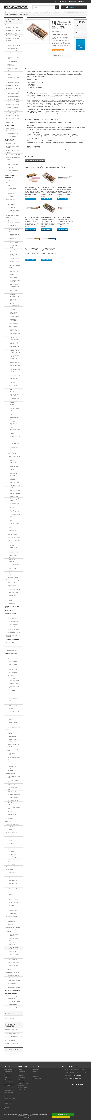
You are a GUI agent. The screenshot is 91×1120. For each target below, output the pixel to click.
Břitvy (8, 658)
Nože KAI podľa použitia (13, 386)
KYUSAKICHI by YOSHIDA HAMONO (12, 226)
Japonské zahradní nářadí (12, 639)
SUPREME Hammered (12, 478)
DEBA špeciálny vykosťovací (13, 556)
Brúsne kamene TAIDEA (12, 104)
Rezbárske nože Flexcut (12, 972)
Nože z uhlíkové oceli (12, 577)
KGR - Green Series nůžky (12, 788)
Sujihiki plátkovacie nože (15, 519)
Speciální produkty (12, 1007)
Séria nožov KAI (13, 326)
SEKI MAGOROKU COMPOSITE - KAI (15, 374)
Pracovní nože (11, 905)
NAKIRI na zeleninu (14, 543)
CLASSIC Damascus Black (14, 465)
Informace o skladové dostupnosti (21, 1075)
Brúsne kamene (9, 25)
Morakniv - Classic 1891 (13, 589)
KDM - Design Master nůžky (12, 803)
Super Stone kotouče (12, 61)
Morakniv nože (10, 869)
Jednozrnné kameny (12, 107)
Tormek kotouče (10, 131)
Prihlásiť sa (63, 1)
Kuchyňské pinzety (10, 613)
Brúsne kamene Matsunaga (13, 36)
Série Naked (10, 835)
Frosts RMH (12, 603)
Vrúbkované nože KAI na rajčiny (14, 399)
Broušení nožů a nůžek (11, 1053)
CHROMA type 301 (15, 258)
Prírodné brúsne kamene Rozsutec (12, 119)
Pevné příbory (11, 827)
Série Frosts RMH (13, 883)
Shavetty (9, 693)
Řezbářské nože (13, 910)
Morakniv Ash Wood (14, 888)
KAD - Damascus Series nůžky (13, 776)
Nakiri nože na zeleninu (13, 506)
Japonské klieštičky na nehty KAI (13, 745)
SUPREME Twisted (15, 485)
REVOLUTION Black (15, 490)
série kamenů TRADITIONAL (11, 65)
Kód (53, 31)
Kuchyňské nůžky (11, 627)
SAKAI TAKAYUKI (12, 534)
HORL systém (9, 182)
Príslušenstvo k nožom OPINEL (13, 968)
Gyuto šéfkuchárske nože (15, 515)
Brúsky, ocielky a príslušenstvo (10, 176)
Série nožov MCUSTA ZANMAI (14, 457)
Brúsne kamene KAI (11, 33)
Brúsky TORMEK (10, 143)
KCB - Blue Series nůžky (13, 797)
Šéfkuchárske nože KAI (15, 409)
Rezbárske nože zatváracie (11, 984)
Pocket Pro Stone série (13, 77)
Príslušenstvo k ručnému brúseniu (12, 216)
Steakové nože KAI (15, 436)
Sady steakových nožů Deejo (13, 860)
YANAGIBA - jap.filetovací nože (14, 295)
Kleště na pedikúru (13, 742)
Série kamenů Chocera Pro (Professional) (13, 49)
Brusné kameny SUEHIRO (13, 88)
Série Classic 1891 (13, 592)
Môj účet (35, 1066)
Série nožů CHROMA (14, 242)
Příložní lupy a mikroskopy (12, 990)
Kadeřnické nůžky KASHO (13, 773)
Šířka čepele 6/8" (13, 667)
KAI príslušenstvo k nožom (13, 448)
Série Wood (10, 846)
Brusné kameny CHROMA (13, 30)
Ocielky (8, 202)
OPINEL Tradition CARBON (13, 935)
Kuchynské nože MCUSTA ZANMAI (12, 452)
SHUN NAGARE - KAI (14, 379)
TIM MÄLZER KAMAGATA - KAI (14, 338)
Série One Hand (11, 854)
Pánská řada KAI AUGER (11, 754)
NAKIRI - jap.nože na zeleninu (14, 394)
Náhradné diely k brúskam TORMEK (13, 158)
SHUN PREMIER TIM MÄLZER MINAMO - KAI (14, 356)
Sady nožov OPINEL (12, 965)
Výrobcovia (9, 1013)
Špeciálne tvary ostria (14, 980)
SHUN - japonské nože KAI (14, 347)
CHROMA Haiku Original (14, 250)
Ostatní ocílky (10, 213)
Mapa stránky (22, 1091)
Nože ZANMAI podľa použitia (14, 499)
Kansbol (11, 894)
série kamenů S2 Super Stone (13, 53)
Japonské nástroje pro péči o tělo (13, 728)
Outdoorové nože (11, 886)
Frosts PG (11, 600)
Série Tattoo (10, 851)
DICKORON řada (13, 207)
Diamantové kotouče (12, 133)
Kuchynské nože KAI (12, 323)
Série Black (10, 848)
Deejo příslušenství (12, 864)
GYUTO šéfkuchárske (14, 550)
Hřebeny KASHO (11, 814)
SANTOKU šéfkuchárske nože (13, 546)
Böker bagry (12, 678)
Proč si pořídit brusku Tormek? (13, 1033)
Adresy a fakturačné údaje (39, 1074)
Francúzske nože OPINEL (13, 927)
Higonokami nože (10, 866)
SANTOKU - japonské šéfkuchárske (13, 404)
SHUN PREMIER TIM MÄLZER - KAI (15, 351)
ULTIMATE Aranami (15, 493)
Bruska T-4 (10, 167)
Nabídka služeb (11, 1050)
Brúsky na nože (10, 180)
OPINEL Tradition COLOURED (13, 943)
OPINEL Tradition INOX (13, 939)
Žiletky (10, 725)
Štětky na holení (13, 722)
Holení (8, 656)
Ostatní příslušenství (14, 714)
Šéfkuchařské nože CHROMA (15, 281)
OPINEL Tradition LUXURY (13, 948)
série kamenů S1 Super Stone (13, 57)
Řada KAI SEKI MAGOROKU (11, 762)
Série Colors (10, 840)
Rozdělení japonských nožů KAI (13, 1036)
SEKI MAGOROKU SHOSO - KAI (15, 334)
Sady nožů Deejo (11, 857)
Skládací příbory (11, 829)
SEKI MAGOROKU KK (15, 366)
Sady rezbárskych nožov (13, 987)
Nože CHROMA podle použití (14, 266)
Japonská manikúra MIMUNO (12, 732)
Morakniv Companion (14, 902)
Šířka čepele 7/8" (13, 669)
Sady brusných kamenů (13, 82)
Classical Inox (11, 921)
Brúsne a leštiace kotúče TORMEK (12, 147)
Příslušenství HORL (12, 188)
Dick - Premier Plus (12, 582)
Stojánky (11, 719)
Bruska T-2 (10, 173)
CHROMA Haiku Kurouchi (14, 255)
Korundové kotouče (12, 136)
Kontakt (20, 1069)
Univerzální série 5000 (13, 629)
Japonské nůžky (9, 616)
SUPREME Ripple (14, 482)
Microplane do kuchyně (12, 996)
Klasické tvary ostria (14, 978)
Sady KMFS (10, 193)
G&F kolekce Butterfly (14, 683)
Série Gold (10, 843)
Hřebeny (11, 703)
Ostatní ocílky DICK (14, 210)
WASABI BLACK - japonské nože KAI (14, 329)
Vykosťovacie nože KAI (14, 413)
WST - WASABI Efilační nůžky (13, 808)
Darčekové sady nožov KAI (14, 439)
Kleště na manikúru (13, 739)
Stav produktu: (56, 34)
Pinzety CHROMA (14, 316)
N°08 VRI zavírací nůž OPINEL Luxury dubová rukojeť (32, 249)
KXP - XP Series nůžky (13, 784)
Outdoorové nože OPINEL (11, 930)
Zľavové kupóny (36, 1078)
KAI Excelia (10, 811)
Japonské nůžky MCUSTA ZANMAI (13, 636)
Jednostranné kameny (13, 91)
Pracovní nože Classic (14, 908)
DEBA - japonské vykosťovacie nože (14, 418)
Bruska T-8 (10, 162)
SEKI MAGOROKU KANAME (15, 370)
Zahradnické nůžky (11, 650)
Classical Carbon (11, 919)
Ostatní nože (8, 821)
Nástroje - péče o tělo (11, 653)
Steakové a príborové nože (14, 573)
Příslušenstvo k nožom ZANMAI (14, 526)
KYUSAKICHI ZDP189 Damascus (14, 234)
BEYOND (12, 488)
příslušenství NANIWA (13, 80)
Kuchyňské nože (9, 220)
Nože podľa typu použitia (13, 537)
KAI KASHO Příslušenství (10, 817)
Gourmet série (11, 998)
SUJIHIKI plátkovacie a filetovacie (14, 560)
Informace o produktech (10, 1025)
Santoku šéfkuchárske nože (14, 511)
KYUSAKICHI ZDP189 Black (14, 230)
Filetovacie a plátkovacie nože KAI (14, 423)
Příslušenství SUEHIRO (13, 102)
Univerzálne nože (14, 503)
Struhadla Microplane (11, 993)
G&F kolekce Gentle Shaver (14, 687)
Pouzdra (11, 716)
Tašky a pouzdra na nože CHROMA (15, 320)
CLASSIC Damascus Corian (14, 470)
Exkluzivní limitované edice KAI (14, 444)
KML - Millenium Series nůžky (13, 781)
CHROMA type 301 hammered (15, 262)
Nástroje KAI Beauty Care (12, 749)
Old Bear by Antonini (11, 916)
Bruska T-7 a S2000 (12, 164)
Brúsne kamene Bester (12, 27)
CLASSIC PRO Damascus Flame (14, 474)
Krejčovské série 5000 (13, 621)
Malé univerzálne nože (14, 540)
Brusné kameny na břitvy (13, 699)
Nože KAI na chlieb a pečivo (15, 432)
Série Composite (11, 837)
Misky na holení (13, 705)
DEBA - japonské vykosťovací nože (14, 285)
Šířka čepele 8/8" (13, 672)
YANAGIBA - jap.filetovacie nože (15, 428)
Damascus (10, 924)
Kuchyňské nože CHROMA (11, 239)
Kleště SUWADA (11, 736)
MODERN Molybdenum (13, 461)
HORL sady (10, 185)
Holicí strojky (10, 675)
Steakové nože (12, 595)
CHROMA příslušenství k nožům (14, 304)
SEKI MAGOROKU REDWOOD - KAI (15, 342)
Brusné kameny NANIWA (12, 43)
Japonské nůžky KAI (11, 618)
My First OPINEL (13, 959)
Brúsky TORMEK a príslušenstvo (10, 139)
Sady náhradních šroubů (13, 632)
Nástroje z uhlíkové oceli (13, 647)
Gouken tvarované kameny (12, 73)
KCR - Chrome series (12, 800)
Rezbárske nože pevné (13, 975)
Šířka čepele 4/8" (13, 661)
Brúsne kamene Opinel (12, 85)
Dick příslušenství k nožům (12, 586)
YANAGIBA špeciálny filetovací (14, 564)
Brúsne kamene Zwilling (12, 115)
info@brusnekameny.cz (75, 1078)
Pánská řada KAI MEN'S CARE (13, 758)
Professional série (12, 1004)
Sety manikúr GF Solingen (11, 767)
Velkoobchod (21, 1089)
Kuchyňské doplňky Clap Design (12, 607)
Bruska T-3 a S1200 (12, 170)
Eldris (10, 897)
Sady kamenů (9, 122)
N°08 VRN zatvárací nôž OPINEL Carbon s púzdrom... (48, 189)
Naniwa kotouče (10, 128)
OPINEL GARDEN (13, 957)
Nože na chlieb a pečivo (13, 569)
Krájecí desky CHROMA (13, 313)
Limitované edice (14, 496)
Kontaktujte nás (72, 1)
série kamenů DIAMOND (13, 45)
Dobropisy (35, 1071)
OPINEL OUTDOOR (14, 954)
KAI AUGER (12, 690)
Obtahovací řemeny (11, 199)
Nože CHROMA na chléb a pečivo (14, 300)
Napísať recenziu (58, 55)
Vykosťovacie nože (14, 523)
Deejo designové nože (12, 832)
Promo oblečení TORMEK (13, 155)
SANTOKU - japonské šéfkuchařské (13, 276)
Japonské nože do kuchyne (13, 222)
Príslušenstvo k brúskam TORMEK (12, 151)
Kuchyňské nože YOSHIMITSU (11, 531)
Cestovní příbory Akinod (12, 824)
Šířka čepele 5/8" (13, 664)
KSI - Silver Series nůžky (13, 794)
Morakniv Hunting (13, 899)
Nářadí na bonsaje (11, 642)
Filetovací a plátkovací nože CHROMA (14, 290)
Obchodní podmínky (23, 1083)
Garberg (11, 891)
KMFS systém (10, 191)
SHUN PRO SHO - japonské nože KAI (14, 361)
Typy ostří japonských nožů (12, 1043)
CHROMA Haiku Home (14, 246)
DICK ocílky (10, 204)
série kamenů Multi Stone (12, 69)
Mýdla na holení (13, 708)
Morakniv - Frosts (11, 598)
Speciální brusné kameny (13, 99)
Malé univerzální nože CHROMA (14, 270)
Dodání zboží (21, 1071)
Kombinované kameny (13, 93)
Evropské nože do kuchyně (13, 580)
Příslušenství (10, 196)
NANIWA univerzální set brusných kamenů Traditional (32, 189)
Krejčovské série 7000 (13, 624)
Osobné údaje (36, 1076)
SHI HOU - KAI (14, 382)
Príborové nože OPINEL (13, 962)
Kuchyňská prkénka (10, 610)
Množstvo (78, 29)
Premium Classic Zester (13, 1001)
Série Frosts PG (13, 880)
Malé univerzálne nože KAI (14, 390)
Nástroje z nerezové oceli (13, 645)
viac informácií (26, 1117)
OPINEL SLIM (12, 951)
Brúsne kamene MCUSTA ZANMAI (13, 39)
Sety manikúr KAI (11, 770)
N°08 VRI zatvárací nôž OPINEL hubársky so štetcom (32, 219)
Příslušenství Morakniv (13, 913)
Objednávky (35, 1069)
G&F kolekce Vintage (14, 680)
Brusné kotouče (9, 125)
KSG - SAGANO (11, 792)
